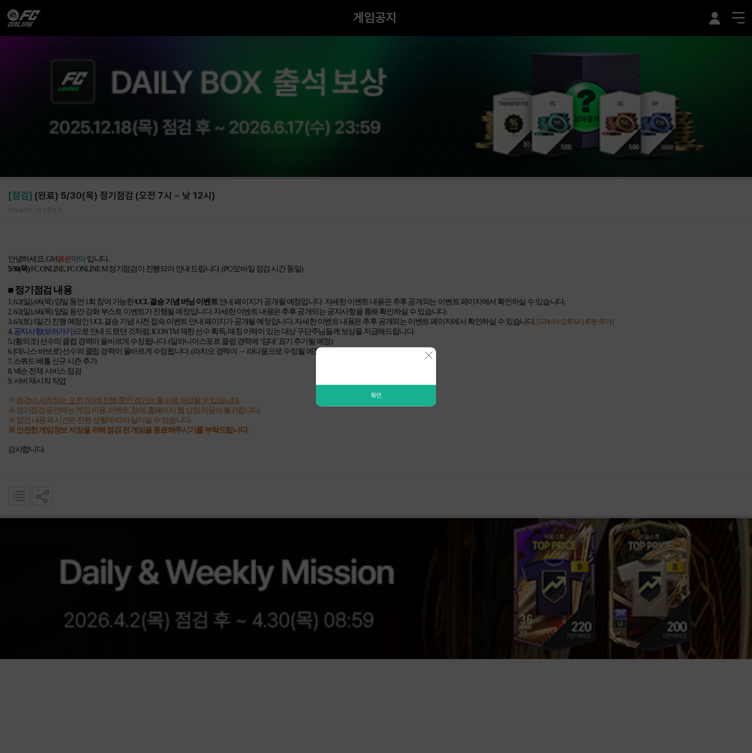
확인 (376, 395)
